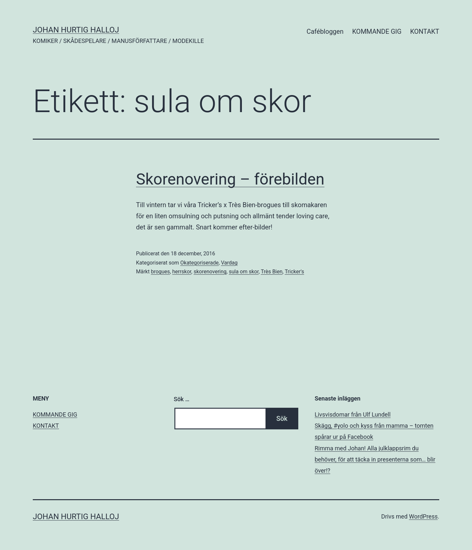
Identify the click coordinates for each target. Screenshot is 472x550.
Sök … (181, 399)
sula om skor (244, 271)
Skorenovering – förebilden (230, 179)
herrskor (181, 271)
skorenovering (210, 271)
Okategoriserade (199, 263)
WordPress (423, 516)
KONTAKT (424, 31)
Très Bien (272, 271)
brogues (160, 271)
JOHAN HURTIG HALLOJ (76, 29)
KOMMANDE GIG (377, 31)
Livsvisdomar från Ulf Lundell (353, 414)
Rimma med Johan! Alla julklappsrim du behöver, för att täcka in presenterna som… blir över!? (375, 459)
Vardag (229, 263)
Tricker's (294, 271)
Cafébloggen (325, 31)
